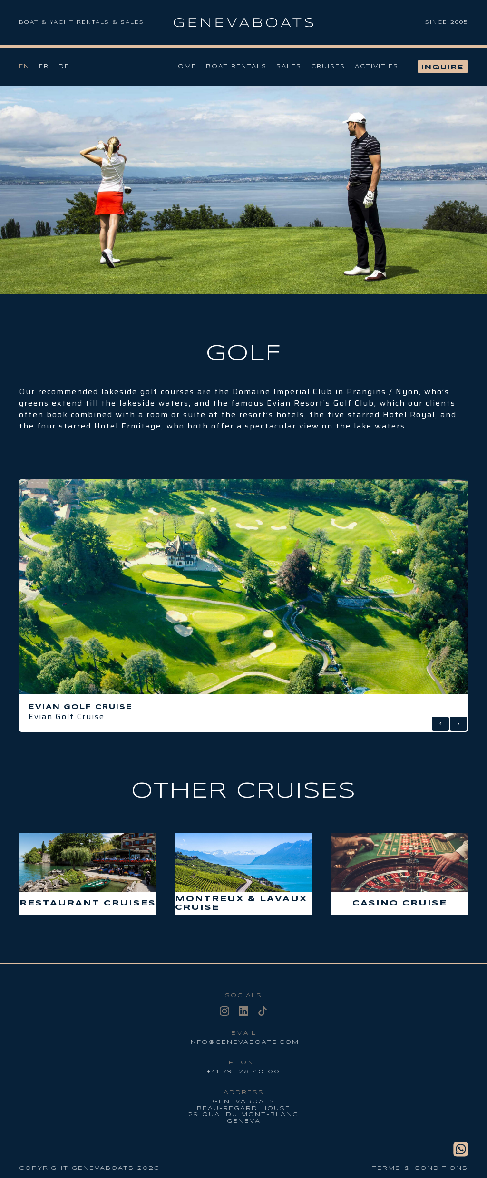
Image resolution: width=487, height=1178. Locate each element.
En (24, 66)
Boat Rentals (236, 66)
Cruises (328, 66)
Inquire (442, 67)
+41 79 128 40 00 (243, 1071)
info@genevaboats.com (243, 1042)
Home (184, 66)
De (63, 66)
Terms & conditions (420, 1168)
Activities (377, 66)
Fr (44, 66)
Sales (289, 66)
